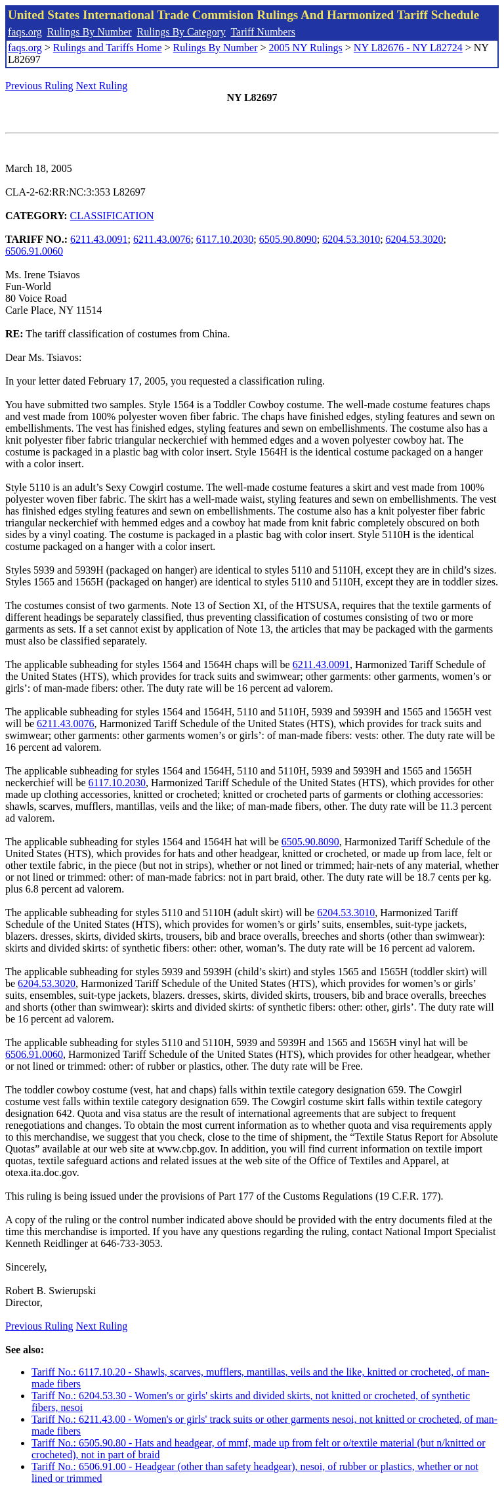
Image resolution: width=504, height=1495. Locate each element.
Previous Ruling (39, 85)
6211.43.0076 (161, 239)
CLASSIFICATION (112, 215)
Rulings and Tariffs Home (107, 47)
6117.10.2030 (224, 239)
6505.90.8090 (288, 239)
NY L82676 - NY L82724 (408, 47)
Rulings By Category (181, 31)
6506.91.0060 (34, 251)
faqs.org (25, 31)
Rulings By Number (89, 31)
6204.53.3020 (415, 239)
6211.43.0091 (98, 239)
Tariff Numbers (262, 31)
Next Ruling (102, 85)
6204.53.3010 (351, 239)
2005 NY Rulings (306, 47)
